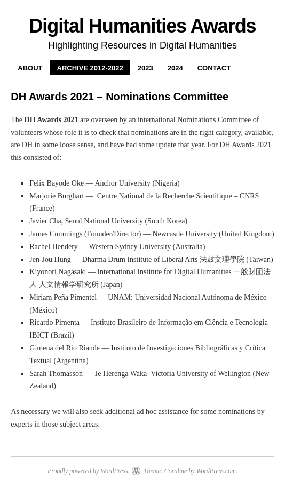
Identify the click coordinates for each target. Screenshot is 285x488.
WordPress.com (216, 471)
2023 (145, 68)
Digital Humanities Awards (142, 26)
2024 (175, 68)
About (30, 68)
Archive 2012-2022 (90, 68)
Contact (214, 68)
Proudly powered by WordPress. (89, 471)
